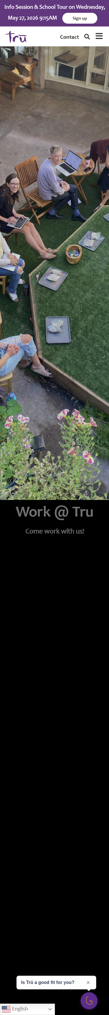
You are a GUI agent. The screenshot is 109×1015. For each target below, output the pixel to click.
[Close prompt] (88, 982)
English (15, 1009)
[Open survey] (89, 1000)
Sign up (80, 18)
